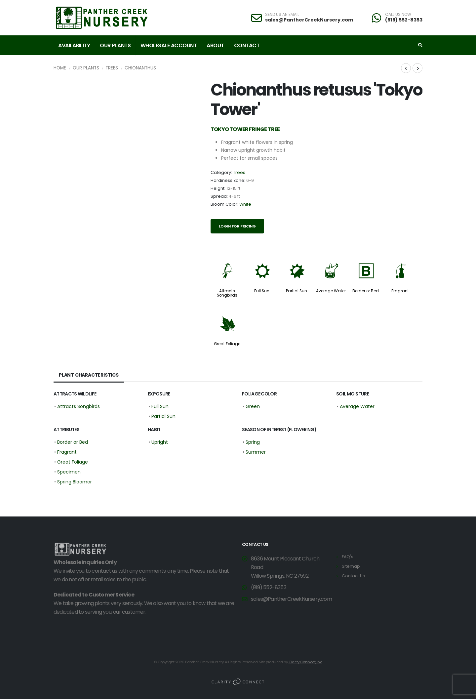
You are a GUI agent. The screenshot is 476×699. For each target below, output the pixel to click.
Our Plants (115, 45)
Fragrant (400, 291)
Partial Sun (296, 291)
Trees (111, 68)
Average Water (331, 291)
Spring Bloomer (74, 481)
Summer (256, 452)
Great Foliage (227, 344)
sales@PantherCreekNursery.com (309, 20)
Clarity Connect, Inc (305, 662)
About (215, 45)
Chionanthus (140, 68)
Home (60, 68)
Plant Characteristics (89, 375)
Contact (247, 45)
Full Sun (261, 291)
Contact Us (353, 576)
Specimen (69, 472)
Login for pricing (237, 226)
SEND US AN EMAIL (282, 14)
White (245, 204)
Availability (74, 45)
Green (253, 406)
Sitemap (351, 566)
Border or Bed (365, 291)
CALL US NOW (398, 14)
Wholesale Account (168, 45)
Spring (253, 442)
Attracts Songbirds (227, 293)
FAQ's (347, 556)
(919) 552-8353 (403, 20)
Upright (159, 442)
